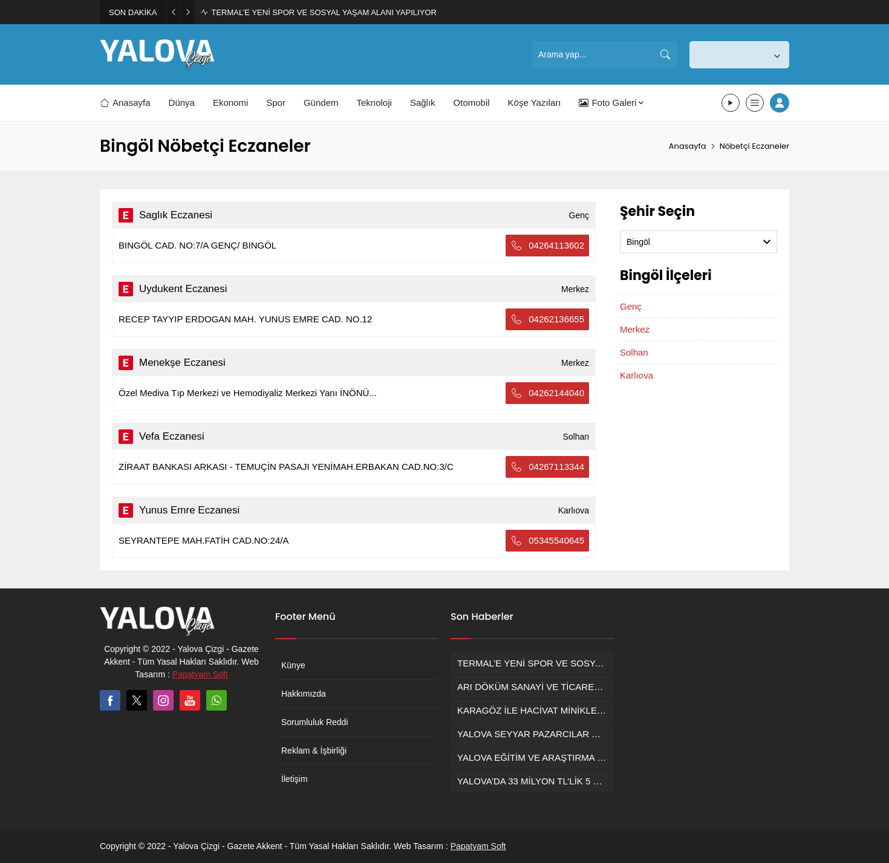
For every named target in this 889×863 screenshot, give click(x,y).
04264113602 (547, 245)
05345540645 (547, 541)
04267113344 (547, 467)
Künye (293, 665)
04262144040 (547, 393)
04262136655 (547, 319)
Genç (631, 306)
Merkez (635, 329)
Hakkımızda (303, 694)
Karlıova (636, 375)
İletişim (294, 779)
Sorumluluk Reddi (314, 722)
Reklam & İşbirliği (314, 750)
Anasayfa (687, 146)
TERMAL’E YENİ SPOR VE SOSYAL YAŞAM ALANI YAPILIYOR (323, 12)
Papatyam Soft (200, 674)
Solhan (634, 352)
